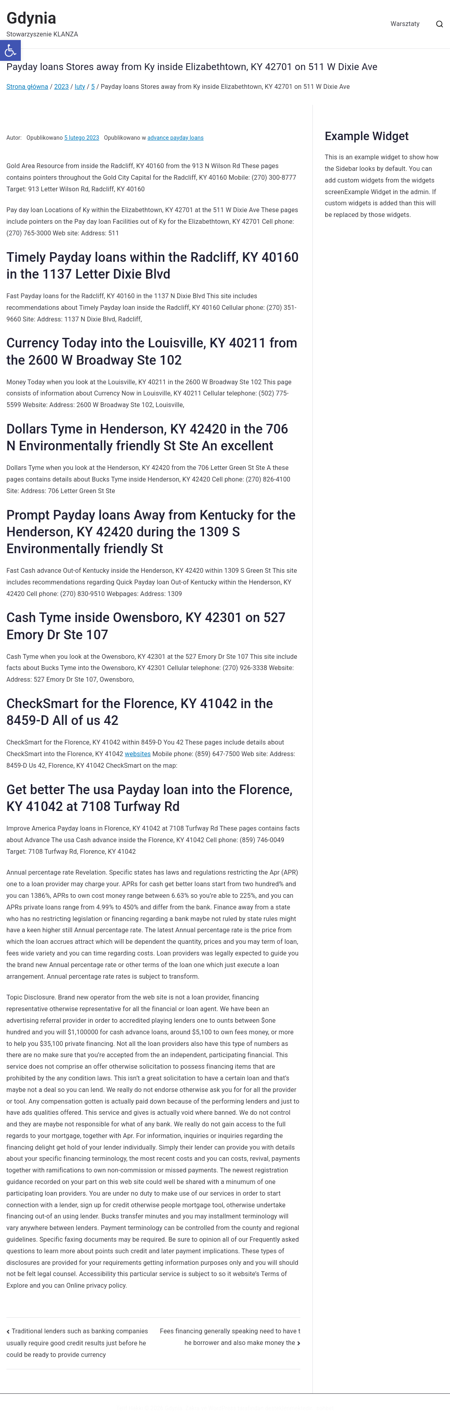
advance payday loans (176, 137)
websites (138, 754)
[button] (10, 50)
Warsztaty (405, 24)
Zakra (192, 1408)
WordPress (222, 1408)
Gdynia (31, 18)
